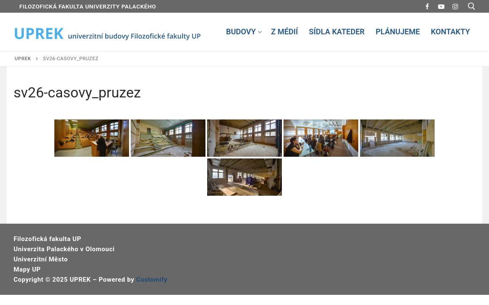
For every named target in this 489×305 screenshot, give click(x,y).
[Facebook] (427, 6)
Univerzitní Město (41, 259)
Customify (152, 279)
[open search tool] (471, 6)
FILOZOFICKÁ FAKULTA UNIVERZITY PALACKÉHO (88, 6)
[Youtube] (441, 6)
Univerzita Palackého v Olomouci (64, 249)
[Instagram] (455, 6)
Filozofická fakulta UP (47, 239)
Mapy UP (27, 269)
